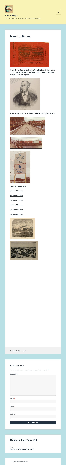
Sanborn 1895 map (16, 200)
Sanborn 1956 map (16, 214)
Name (12, 399)
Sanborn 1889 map (16, 195)
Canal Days (11, 15)
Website (12, 414)
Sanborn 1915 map (16, 205)
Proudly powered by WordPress (19, 461)
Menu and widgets (58, 14)
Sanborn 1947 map (16, 210)
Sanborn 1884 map (16, 191)
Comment (14, 374)
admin (24, 351)
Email (12, 406)
